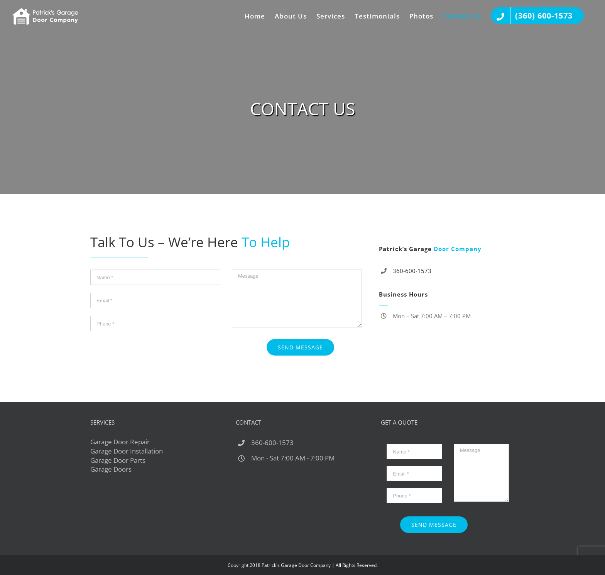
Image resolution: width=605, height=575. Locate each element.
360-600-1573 (412, 271)
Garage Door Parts (117, 460)
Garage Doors (111, 469)
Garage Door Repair (120, 441)
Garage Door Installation (126, 451)
